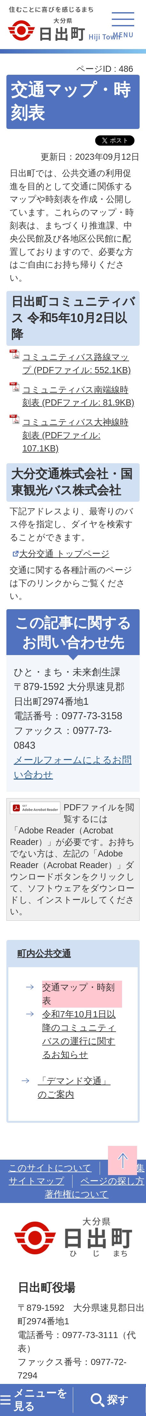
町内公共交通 (44, 954)
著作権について (77, 1194)
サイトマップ (36, 1181)
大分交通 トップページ (64, 554)
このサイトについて (50, 1168)
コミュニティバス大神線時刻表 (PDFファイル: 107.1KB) (75, 435)
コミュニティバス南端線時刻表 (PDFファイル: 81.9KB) (78, 396)
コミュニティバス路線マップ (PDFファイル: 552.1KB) (76, 363)
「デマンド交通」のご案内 (74, 1087)
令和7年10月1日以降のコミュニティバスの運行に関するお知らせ (79, 1034)
